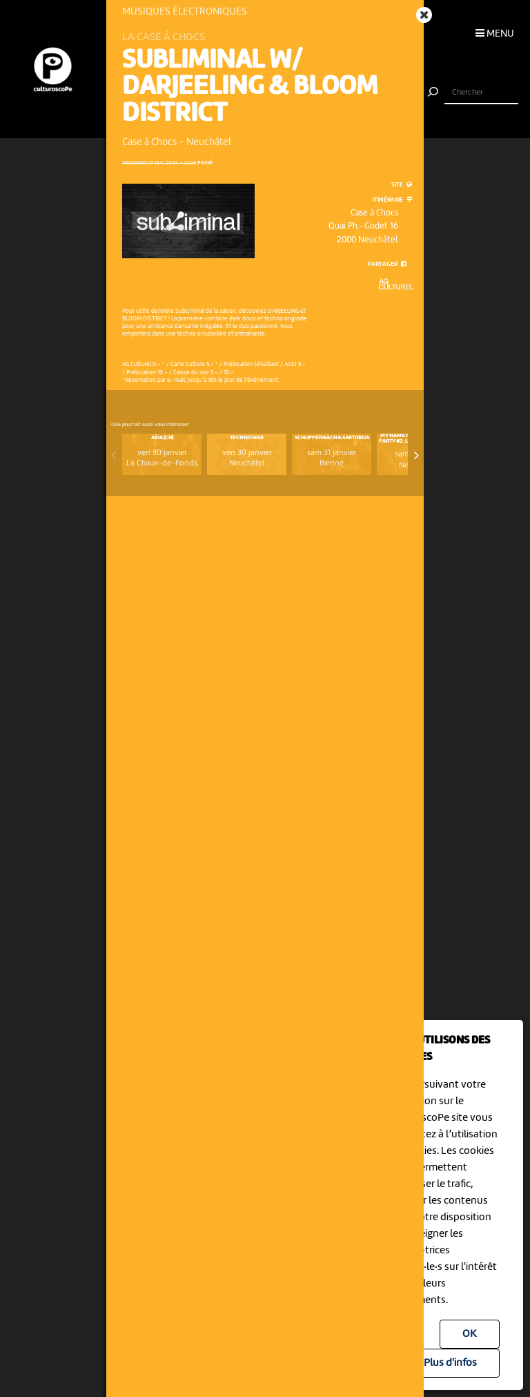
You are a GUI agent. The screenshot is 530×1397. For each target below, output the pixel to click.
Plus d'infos (450, 1363)
